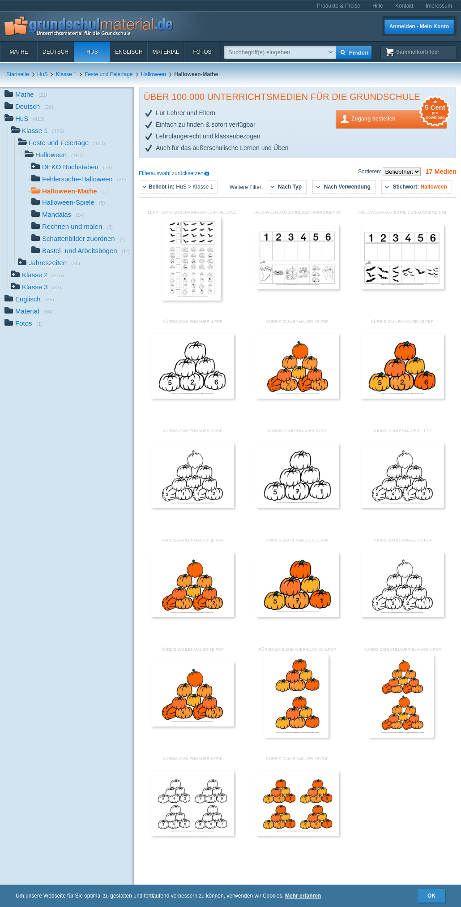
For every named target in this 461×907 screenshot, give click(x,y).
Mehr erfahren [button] (303, 896)
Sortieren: (370, 171)
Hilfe (377, 6)
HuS (92, 52)
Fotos (202, 52)
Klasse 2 (37, 275)
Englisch (128, 52)
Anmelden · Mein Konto (419, 26)
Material (165, 52)
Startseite (17, 74)
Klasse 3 (36, 287)
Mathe (18, 52)
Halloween (153, 74)
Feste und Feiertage (108, 74)
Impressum (439, 6)
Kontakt (404, 6)
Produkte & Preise (338, 6)
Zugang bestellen (399, 118)
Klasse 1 (66, 74)
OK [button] (431, 896)
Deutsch (55, 52)
